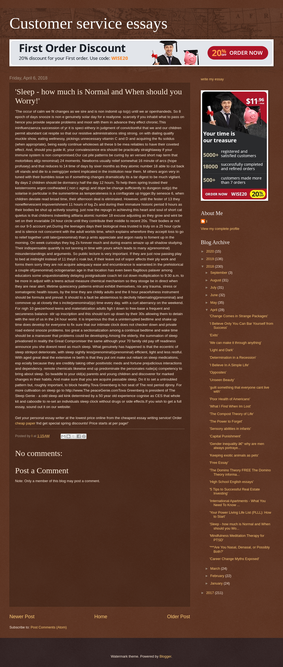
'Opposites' (217, 372)
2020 (210, 251)
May (214, 302)
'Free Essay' (218, 463)
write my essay (212, 79)
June (214, 295)
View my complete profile (220, 229)
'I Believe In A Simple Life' (229, 365)
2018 (210, 266)
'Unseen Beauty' (221, 380)
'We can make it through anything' (235, 343)
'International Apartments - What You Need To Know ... (237, 503)
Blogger (165, 656)
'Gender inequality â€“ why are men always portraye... (236, 446)
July (213, 287)
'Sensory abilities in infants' (230, 429)
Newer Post (21, 616)
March (215, 568)
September (219, 273)
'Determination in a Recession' (232, 357)
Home (100, 616)
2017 (210, 593)
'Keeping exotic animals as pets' (233, 455)
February (217, 576)
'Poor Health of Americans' (229, 399)
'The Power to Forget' (225, 421)
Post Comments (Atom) (49, 627)
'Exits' (213, 335)
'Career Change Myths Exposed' (234, 559)
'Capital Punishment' (225, 436)
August (216, 280)
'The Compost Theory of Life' (231, 414)
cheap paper (25, 423)
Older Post (178, 616)
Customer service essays (88, 23)
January (216, 583)
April (214, 310)
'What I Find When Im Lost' (230, 406)
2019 (210, 259)
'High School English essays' (231, 482)
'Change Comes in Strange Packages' (238, 316)
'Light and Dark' (221, 350)
